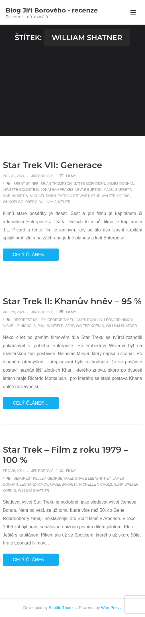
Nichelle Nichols (19, 326)
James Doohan (120, 184)
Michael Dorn (43, 196)
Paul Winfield (51, 326)
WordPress (111, 607)
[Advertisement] (72, 89)
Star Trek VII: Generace (52, 165)
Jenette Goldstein (21, 190)
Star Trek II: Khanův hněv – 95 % (72, 301)
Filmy (71, 176)
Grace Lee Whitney (93, 479)
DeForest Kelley (29, 320)
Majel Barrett (117, 190)
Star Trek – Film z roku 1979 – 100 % (65, 454)
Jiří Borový (42, 176)
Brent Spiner (25, 184)
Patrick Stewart (73, 196)
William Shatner (54, 202)
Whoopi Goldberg (20, 202)
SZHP (95, 196)
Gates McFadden (89, 184)
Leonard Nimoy (118, 320)
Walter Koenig (116, 196)
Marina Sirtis (15, 196)
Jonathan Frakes (57, 190)
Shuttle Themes (63, 607)
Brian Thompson (56, 184)
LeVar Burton (88, 190)
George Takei (60, 320)
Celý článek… (31, 254)
